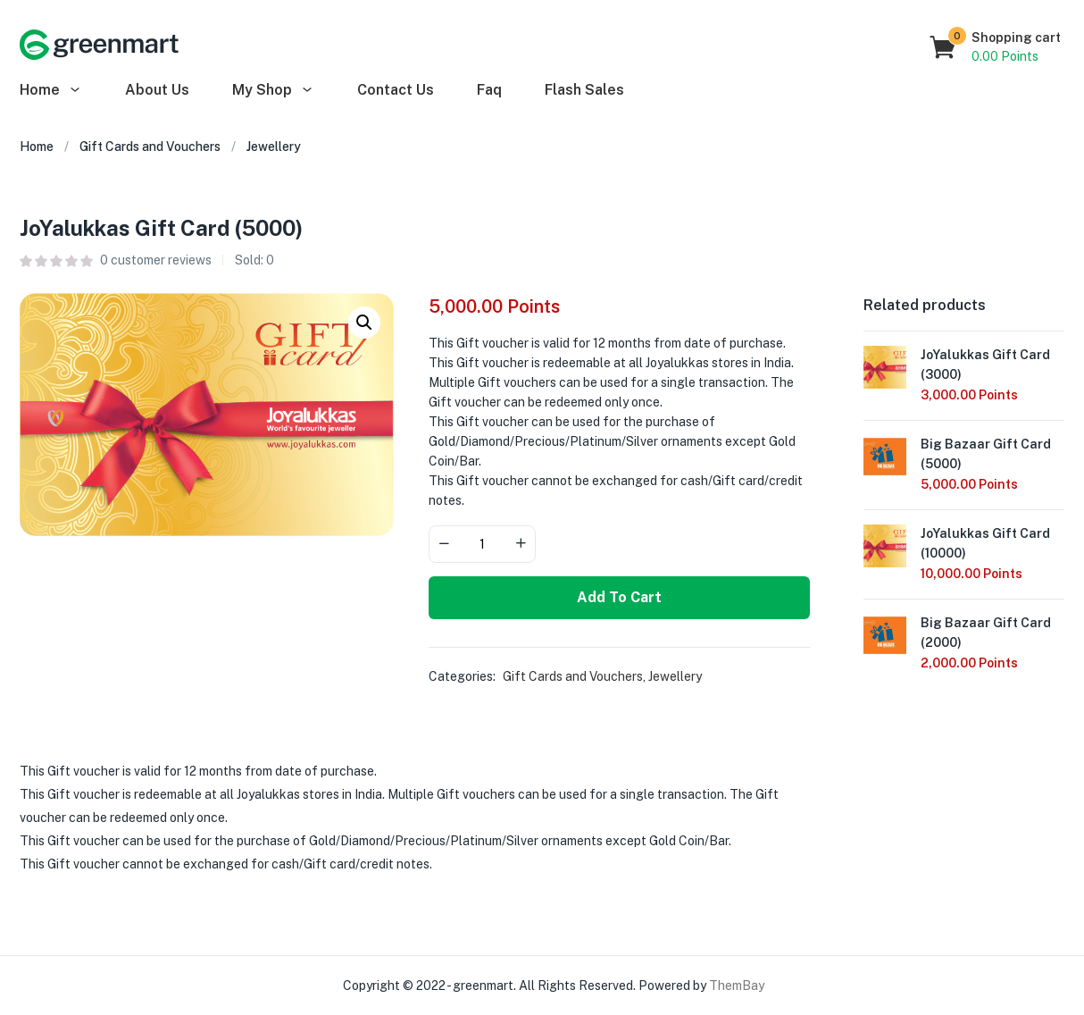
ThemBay (736, 985)
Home (51, 89)
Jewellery (273, 146)
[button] (996, 47)
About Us (157, 89)
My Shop (273, 89)
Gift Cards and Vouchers (150, 146)
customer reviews (156, 260)
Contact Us (395, 89)
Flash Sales (584, 89)
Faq (489, 89)
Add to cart (619, 597)
